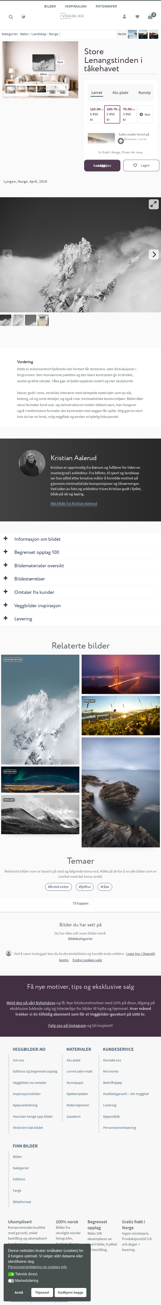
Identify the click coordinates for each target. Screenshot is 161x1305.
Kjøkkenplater (77, 1093)
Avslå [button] (19, 1292)
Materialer (78, 1049)
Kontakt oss (112, 1060)
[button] (11, 1274)
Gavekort (73, 1116)
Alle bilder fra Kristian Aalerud (74, 503)
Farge (17, 1190)
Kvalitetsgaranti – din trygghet (126, 1093)
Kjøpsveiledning (25, 1105)
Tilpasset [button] (42, 1292)
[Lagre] (141, 165)
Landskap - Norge (45, 34)
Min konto (111, 1071)
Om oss (18, 1060)
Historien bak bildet (28, 1127)
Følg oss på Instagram (67, 1025)
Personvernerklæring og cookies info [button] (37, 1267)
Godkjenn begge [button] (70, 1292)
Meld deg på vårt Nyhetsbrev (31, 1002)
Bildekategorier (80, 938)
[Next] (154, 254)
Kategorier (10, 34)
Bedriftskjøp (112, 1082)
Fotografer (106, 6)
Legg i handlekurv (102, 165)
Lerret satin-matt (79, 1071)
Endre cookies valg (87, 960)
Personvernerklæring (119, 1127)
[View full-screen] (154, 204)
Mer (145, 114)
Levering (109, 1105)
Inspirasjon (76, 6)
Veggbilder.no (29, 1049)
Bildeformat (22, 1201)
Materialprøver (78, 1105)
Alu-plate (73, 1060)
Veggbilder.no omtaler (30, 1082)
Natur (24, 34)
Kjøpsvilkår (111, 1116)
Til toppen (80, 903)
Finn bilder (25, 1146)
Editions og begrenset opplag (35, 1071)
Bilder (50, 6)
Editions (19, 1179)
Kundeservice (118, 1049)
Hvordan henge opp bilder (33, 1116)
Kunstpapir (75, 1082)
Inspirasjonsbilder (27, 1093)
